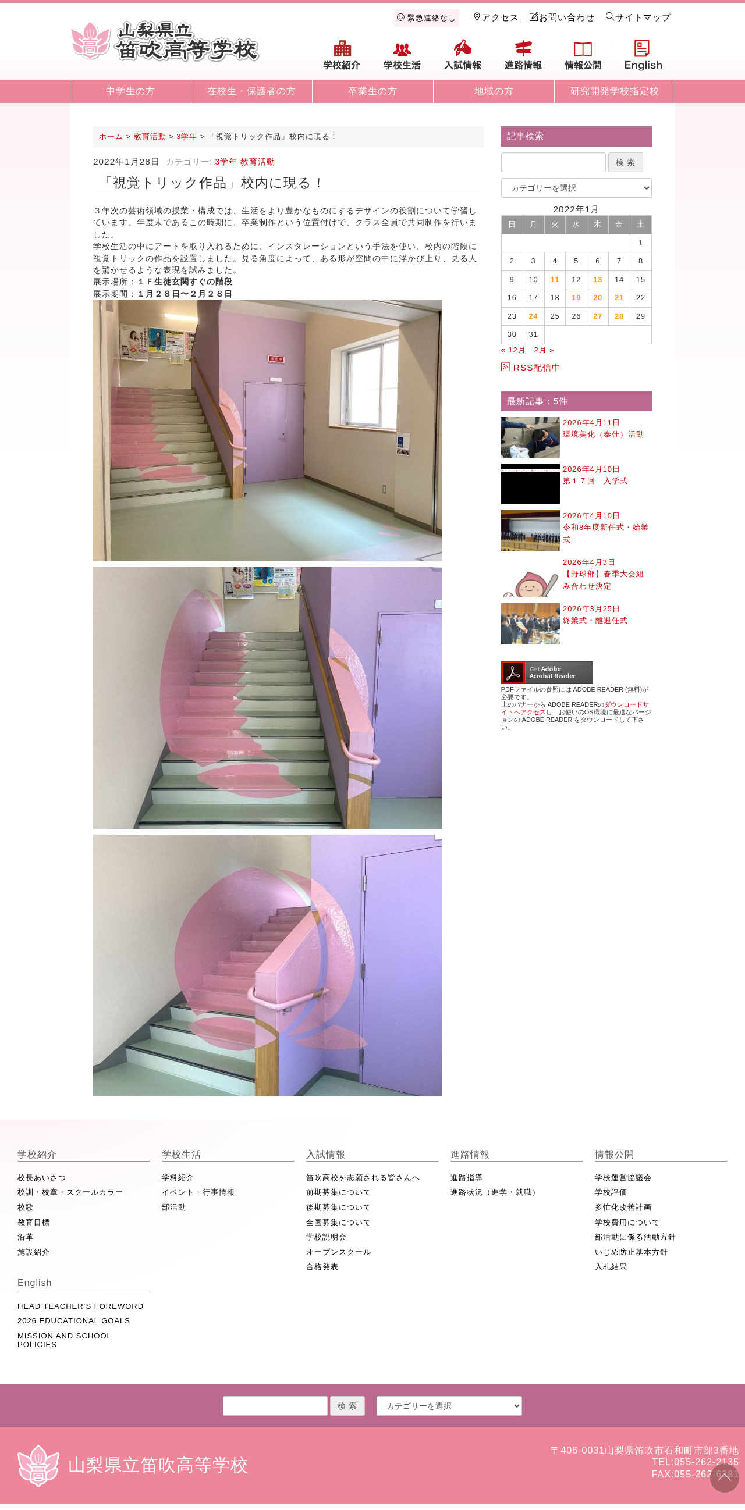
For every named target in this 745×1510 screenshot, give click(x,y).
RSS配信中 (531, 367)
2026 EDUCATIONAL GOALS (73, 1320)
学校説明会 (326, 1237)
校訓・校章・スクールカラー (70, 1192)
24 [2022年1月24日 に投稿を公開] (533, 316)
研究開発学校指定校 (614, 91)
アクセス (496, 17)
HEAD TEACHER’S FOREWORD (80, 1306)
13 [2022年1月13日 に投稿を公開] (597, 279)
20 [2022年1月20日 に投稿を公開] (597, 297)
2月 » (544, 350)
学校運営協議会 (623, 1177)
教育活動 (257, 161)
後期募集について (338, 1207)
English (643, 59)
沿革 (25, 1237)
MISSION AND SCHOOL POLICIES (64, 1340)
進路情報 (523, 59)
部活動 (174, 1207)
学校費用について (627, 1222)
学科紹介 (178, 1177)
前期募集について (338, 1192)
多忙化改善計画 (623, 1207)
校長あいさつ (41, 1177)
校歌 (25, 1207)
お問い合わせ (562, 17)
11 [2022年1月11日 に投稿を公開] (554, 279)
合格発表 (322, 1266)
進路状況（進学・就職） (495, 1192)
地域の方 (494, 91)
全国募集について (338, 1222)
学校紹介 (342, 59)
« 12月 (513, 350)
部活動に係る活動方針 (635, 1237)
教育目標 (33, 1222)
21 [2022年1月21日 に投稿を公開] (619, 297)
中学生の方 (130, 91)
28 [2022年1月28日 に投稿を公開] (619, 316)
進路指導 (466, 1177)
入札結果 (611, 1266)
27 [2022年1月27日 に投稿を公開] (597, 316)
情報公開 (583, 59)
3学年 (226, 161)
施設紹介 (33, 1252)
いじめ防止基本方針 (631, 1252)
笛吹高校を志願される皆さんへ (363, 1177)
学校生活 (402, 59)
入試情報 (462, 59)
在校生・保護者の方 (251, 91)
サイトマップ (638, 17)
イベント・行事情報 (198, 1192)
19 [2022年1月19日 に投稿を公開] (576, 297)
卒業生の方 (373, 91)
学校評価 (611, 1192)
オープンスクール (338, 1252)
